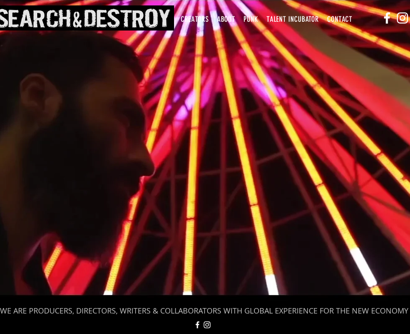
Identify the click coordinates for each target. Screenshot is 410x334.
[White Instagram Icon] (402, 17)
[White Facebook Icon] (387, 17)
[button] (194, 19)
